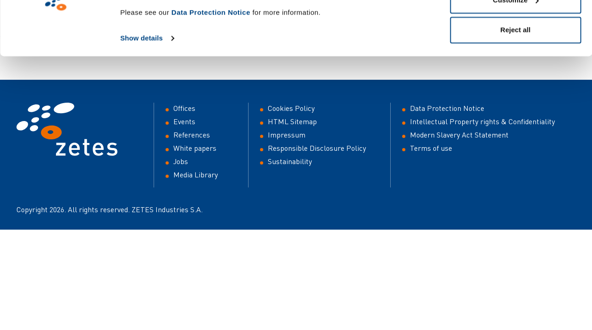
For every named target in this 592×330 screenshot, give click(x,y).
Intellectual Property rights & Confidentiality (482, 121)
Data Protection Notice (211, 67)
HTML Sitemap (292, 121)
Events (184, 121)
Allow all (516, 24)
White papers (194, 148)
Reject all (515, 84)
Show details (141, 92)
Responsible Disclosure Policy (317, 148)
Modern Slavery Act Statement (459, 134)
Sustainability (290, 161)
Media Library (195, 174)
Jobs (180, 161)
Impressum (286, 134)
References (191, 134)
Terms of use (431, 148)
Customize (516, 54)
